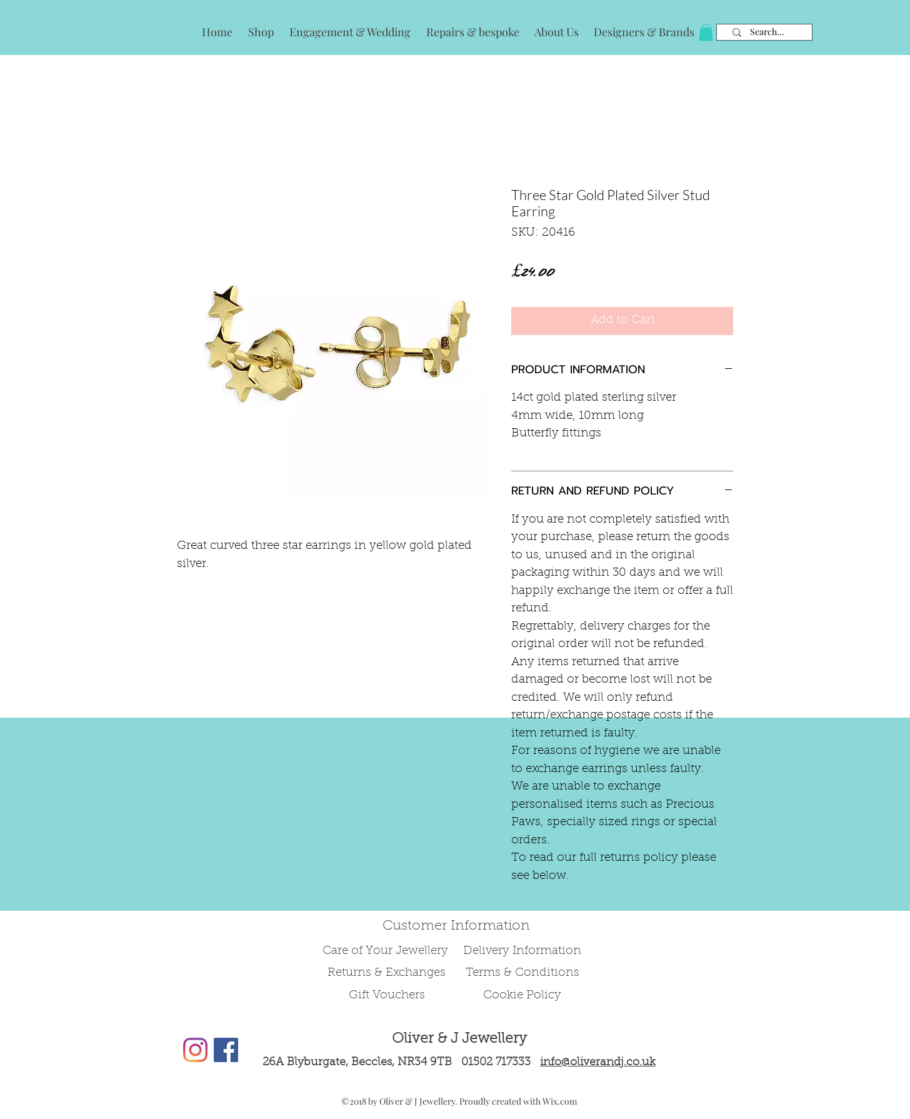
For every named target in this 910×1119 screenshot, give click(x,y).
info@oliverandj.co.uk (598, 1062)
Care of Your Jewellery (386, 951)
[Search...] (767, 32)
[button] (706, 32)
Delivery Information (522, 951)
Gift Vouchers (387, 995)
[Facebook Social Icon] (226, 1050)
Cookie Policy (522, 995)
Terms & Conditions (522, 973)
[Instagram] (195, 1050)
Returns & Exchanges (387, 973)
